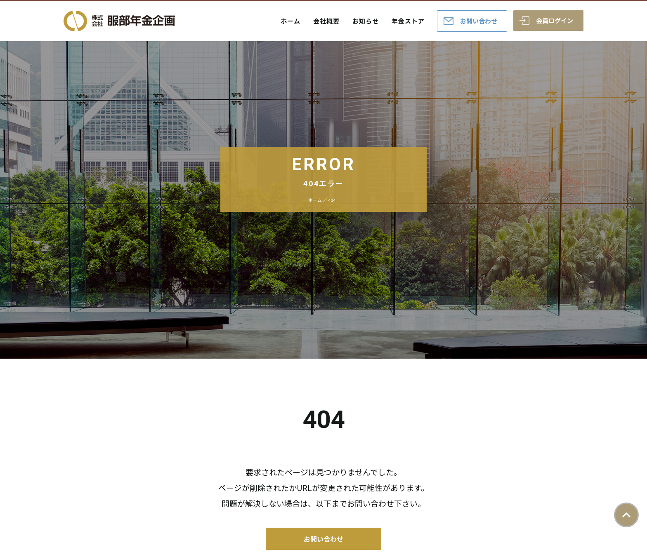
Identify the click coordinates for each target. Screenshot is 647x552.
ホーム (290, 20)
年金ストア (408, 20)
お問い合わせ (478, 20)
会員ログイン (554, 20)
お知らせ (365, 20)
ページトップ (626, 515)
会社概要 (326, 20)
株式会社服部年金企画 (119, 21)
